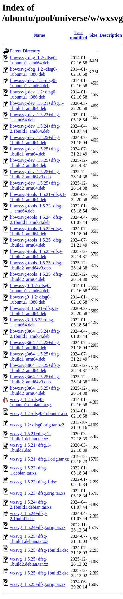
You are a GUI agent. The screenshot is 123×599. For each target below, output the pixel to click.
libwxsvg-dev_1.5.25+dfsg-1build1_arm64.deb (35, 151)
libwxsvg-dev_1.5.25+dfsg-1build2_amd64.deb (35, 163)
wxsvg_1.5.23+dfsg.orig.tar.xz (37, 493)
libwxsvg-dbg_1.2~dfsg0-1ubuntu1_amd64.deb (33, 60)
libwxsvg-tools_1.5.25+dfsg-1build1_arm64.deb (36, 243)
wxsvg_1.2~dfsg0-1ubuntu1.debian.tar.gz (30, 402)
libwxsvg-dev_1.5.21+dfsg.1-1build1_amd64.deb (37, 106)
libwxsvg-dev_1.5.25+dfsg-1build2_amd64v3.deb (35, 174)
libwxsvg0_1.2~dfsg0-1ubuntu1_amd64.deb (30, 288)
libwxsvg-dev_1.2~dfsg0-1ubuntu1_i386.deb (33, 94)
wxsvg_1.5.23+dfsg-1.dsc (33, 481)
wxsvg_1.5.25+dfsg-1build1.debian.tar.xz (29, 539)
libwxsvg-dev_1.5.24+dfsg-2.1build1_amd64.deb (35, 129)
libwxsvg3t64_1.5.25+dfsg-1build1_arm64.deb (35, 356)
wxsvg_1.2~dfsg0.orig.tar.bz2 (37, 424)
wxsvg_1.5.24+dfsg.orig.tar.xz (37, 527)
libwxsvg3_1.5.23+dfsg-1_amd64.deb (32, 322)
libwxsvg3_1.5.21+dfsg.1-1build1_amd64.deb (34, 311)
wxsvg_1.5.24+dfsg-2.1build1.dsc (28, 516)
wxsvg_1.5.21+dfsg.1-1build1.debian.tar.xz (30, 436)
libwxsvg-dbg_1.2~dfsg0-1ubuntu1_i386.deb (33, 72)
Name (39, 35)
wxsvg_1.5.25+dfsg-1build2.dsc (39, 573)
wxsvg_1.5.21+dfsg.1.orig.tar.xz (39, 459)
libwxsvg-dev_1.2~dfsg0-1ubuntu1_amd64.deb (33, 83)
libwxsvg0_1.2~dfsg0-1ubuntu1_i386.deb (30, 299)
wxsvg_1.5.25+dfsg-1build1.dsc (39, 550)
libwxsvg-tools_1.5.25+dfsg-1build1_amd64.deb (36, 231)
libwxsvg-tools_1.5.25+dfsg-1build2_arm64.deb (36, 277)
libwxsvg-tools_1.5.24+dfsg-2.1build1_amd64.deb (36, 220)
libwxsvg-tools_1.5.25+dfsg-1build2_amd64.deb (36, 254)
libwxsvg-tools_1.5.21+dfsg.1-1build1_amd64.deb (38, 197)
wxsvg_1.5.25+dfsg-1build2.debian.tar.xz (29, 562)
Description (110, 35)
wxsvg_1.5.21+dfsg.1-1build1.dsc (30, 448)
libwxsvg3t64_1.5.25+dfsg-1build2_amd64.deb (35, 368)
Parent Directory (25, 50)
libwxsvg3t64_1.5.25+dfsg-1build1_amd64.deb (35, 345)
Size (93, 35)
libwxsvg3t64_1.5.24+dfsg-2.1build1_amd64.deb (35, 334)
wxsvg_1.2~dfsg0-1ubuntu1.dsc (39, 413)
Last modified (78, 35)
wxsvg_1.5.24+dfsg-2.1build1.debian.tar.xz (31, 505)
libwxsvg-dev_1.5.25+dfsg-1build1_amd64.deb (35, 140)
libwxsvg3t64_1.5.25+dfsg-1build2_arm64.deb (35, 391)
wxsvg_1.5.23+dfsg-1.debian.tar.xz (28, 470)
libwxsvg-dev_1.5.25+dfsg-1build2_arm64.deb (35, 186)
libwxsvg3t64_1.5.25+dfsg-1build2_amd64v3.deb (35, 379)
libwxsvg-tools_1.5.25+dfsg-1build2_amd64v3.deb (36, 265)
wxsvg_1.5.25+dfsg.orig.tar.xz (37, 584)
